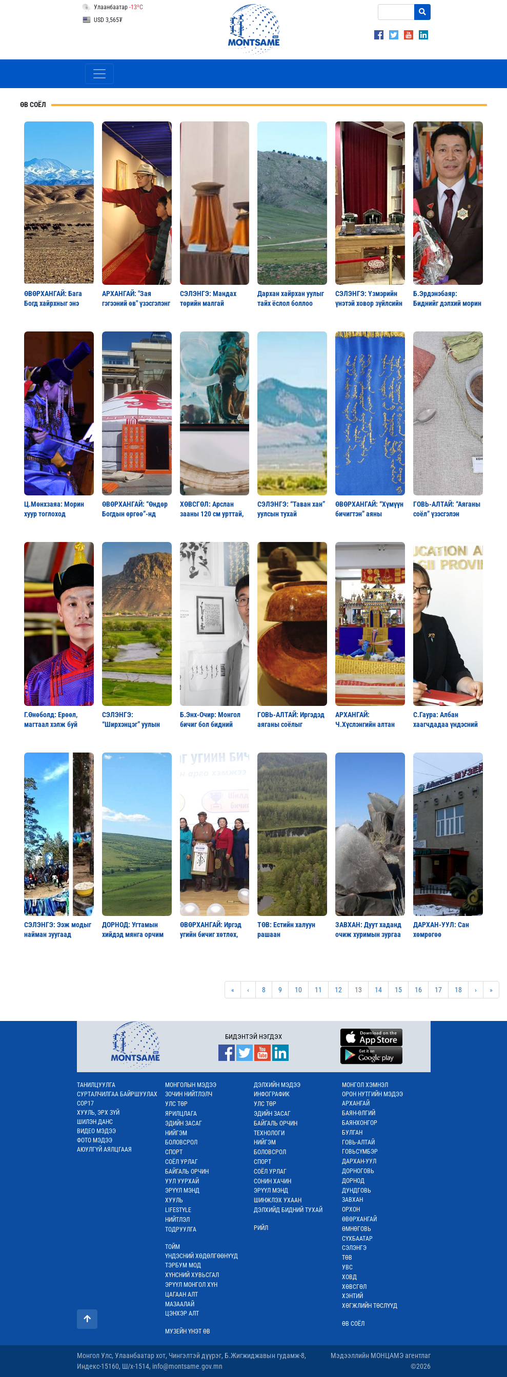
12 (338, 990)
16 (418, 990)
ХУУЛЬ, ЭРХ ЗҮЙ (98, 1112)
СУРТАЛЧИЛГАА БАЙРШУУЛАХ (117, 1094)
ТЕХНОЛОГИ (269, 1133)
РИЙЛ (261, 1228)
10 (298, 990)
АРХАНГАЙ (356, 1103)
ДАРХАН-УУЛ (359, 1161)
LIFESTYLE (178, 1210)
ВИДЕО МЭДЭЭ (96, 1131)
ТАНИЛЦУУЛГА (96, 1085)
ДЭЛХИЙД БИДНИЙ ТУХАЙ (288, 1210)
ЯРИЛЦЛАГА (181, 1113)
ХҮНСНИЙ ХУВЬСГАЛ (192, 1275)
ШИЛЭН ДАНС (95, 1121)
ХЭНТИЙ (352, 1296)
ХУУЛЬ (174, 1200)
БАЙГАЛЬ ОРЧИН (187, 1171)
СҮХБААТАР (357, 1238)
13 (358, 990)
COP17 (85, 1103)
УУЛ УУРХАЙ (182, 1181)
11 (318, 990)
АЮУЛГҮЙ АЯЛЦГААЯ (104, 1149)
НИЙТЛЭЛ (177, 1219)
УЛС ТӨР (176, 1104)
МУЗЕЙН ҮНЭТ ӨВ (187, 1331)
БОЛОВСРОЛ (181, 1142)
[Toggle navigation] (99, 74)
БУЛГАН (352, 1132)
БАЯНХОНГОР (359, 1122)
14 (378, 990)
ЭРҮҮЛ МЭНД (182, 1190)
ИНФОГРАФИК (272, 1094)
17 (438, 990)
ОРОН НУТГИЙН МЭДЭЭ (372, 1094)
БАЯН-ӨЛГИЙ (358, 1113)
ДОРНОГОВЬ (358, 1171)
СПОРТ (173, 1152)
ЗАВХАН (352, 1199)
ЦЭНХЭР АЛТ (182, 1313)
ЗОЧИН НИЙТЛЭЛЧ (188, 1094)
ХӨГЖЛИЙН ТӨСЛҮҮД (369, 1305)
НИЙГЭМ (176, 1133)
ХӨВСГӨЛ (354, 1286)
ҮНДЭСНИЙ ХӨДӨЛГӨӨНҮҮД (201, 1256)
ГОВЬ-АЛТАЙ (358, 1142)
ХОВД (349, 1277)
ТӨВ (347, 1257)
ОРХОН (351, 1209)
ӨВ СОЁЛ (353, 1323)
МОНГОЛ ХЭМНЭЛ (365, 1085)
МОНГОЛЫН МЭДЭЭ (190, 1085)
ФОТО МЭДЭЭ (94, 1140)
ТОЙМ (172, 1246)
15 (398, 990)
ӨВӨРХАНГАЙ (359, 1219)
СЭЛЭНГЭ (354, 1247)
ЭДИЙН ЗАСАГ (183, 1123)
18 (458, 990)
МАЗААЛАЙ (179, 1304)
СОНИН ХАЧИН (272, 1181)
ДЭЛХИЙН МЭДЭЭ (277, 1085)
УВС (347, 1267)
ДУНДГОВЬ (356, 1190)
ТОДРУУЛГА (180, 1229)
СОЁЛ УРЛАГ (181, 1161)
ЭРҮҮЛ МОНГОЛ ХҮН (191, 1284)
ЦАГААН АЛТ (181, 1294)
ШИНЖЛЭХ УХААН (277, 1200)
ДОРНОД (353, 1180)
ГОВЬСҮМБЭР (360, 1151)
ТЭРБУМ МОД (183, 1265)
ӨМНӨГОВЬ (356, 1229)
